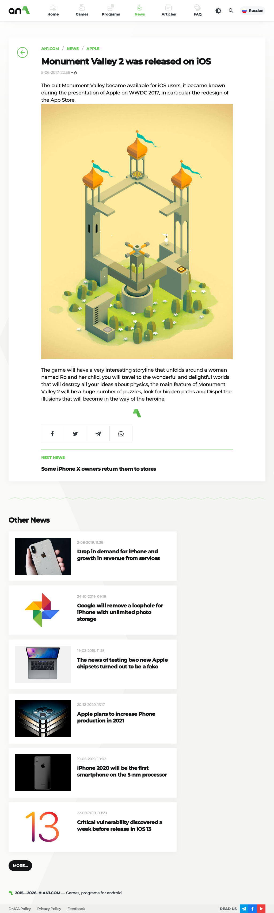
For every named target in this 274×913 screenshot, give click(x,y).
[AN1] (12, 893)
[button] (20, 865)
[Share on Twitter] (75, 433)
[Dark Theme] (218, 10)
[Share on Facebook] (52, 433)
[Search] (231, 10)
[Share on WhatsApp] (120, 433)
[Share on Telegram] (98, 433)
